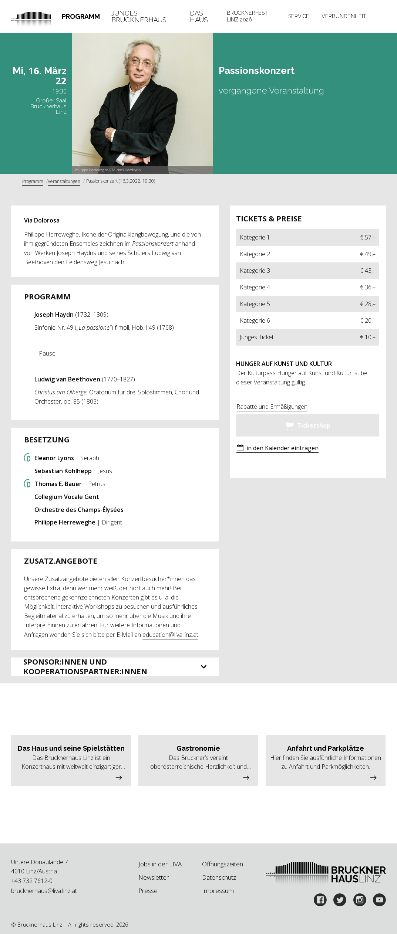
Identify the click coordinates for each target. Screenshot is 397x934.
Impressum (218, 890)
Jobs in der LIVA (160, 864)
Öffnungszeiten (222, 864)
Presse (148, 890)
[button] (277, 448)
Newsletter (153, 877)
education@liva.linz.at (170, 635)
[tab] (80, 17)
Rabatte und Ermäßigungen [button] (271, 407)
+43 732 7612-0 (32, 881)
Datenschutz (219, 877)
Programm (81, 16)
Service (298, 16)
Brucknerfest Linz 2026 (247, 16)
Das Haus (199, 16)
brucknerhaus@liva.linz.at (44, 891)
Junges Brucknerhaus (138, 16)
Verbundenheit (344, 16)
